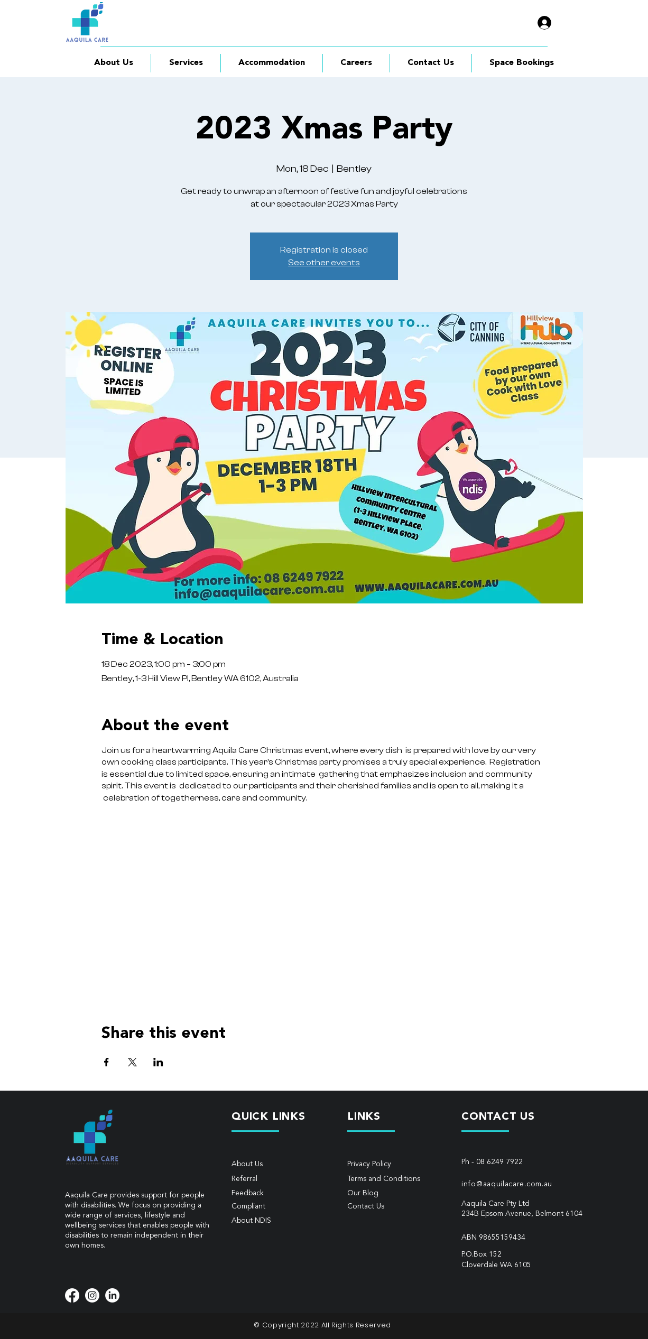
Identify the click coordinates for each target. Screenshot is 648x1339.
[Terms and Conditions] (388, 1179)
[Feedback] (269, 1193)
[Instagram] (92, 1295)
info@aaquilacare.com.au (506, 1184)
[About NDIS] (269, 1220)
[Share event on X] (132, 1062)
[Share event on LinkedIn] (158, 1062)
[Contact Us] (384, 1206)
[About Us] (269, 1164)
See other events (324, 262)
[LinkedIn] (112, 1295)
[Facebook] (72, 1295)
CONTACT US (498, 1117)
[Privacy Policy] (384, 1164)
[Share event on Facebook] (106, 1062)
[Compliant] (269, 1206)
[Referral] (269, 1179)
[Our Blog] (395, 1193)
